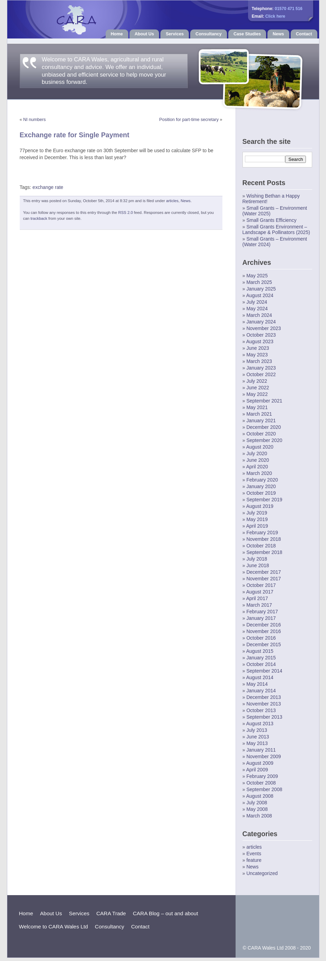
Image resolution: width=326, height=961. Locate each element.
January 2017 (261, 618)
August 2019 (259, 506)
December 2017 (263, 572)
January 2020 (261, 486)
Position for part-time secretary (189, 119)
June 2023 (257, 348)
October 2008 (261, 783)
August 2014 (259, 677)
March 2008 (259, 816)
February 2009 (262, 776)
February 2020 (262, 480)
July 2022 (256, 381)
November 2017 (263, 578)
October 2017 (261, 585)
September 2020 (264, 440)
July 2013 (256, 730)
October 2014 (261, 664)
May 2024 (256, 308)
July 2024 (256, 302)
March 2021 (259, 414)
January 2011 (261, 750)
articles (172, 201)
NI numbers (34, 119)
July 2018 (256, 559)
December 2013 (263, 697)
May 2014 (256, 684)
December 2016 (263, 624)
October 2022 (261, 374)
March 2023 (259, 361)
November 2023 (263, 328)
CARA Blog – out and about (165, 913)
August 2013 (259, 723)
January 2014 (261, 690)
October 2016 (261, 638)
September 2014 (264, 671)
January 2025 (261, 289)
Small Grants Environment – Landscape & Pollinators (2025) (276, 229)
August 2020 (259, 447)
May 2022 (256, 394)
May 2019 (256, 519)
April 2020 (257, 466)
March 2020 (259, 473)
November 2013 (263, 704)
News (278, 34)
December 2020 (263, 427)
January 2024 (261, 321)
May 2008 (256, 809)
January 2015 (261, 657)
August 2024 (259, 295)
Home (117, 34)
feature (254, 860)
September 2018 (264, 552)
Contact (304, 34)
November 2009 (263, 756)
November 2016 (263, 631)
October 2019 (261, 493)
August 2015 (259, 651)
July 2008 (256, 802)
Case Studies (247, 34)
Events (253, 853)
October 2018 (261, 545)
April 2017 (257, 598)
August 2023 (259, 341)
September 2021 (264, 401)
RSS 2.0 (125, 212)
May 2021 (256, 407)
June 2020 (257, 460)
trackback (38, 218)
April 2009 (257, 769)
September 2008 (264, 789)
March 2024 (259, 315)
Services (175, 34)
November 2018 (263, 539)
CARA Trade (111, 913)
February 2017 (262, 611)
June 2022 (257, 387)
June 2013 (257, 736)
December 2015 (263, 644)
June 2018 (257, 565)
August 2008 (259, 796)
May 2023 (256, 354)
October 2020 (261, 433)
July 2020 (256, 453)
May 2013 (256, 743)
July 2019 (256, 513)
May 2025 (256, 275)
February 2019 (262, 532)
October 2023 (261, 335)
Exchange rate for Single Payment (75, 135)
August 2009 (259, 763)
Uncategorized (261, 873)
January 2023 (261, 368)
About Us (144, 34)
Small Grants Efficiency (271, 220)
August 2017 (259, 592)
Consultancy (208, 34)
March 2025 (259, 282)
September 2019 (264, 499)
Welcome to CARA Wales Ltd (53, 926)
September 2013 (264, 717)
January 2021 (261, 420)
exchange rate (48, 187)
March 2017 (259, 605)
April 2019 (257, 526)
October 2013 (261, 710)
